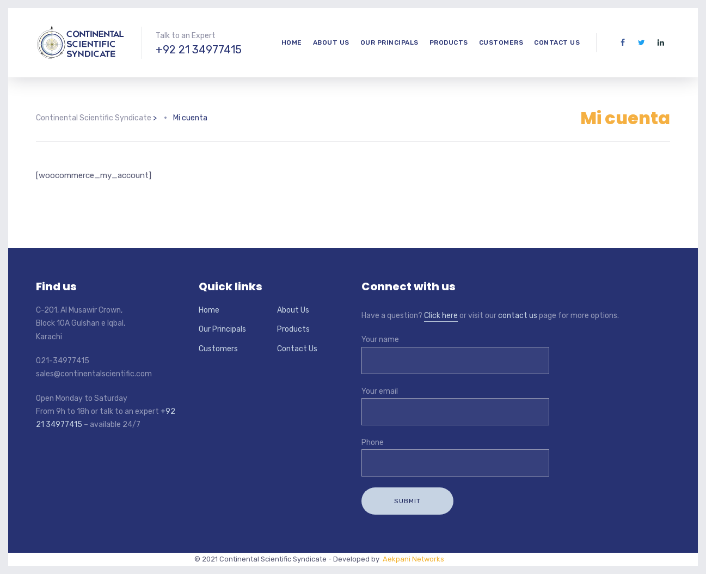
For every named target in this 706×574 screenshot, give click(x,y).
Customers (501, 42)
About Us (331, 42)
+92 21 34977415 (199, 49)
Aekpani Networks (411, 559)
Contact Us (557, 42)
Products (448, 42)
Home (291, 42)
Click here (441, 315)
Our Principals (389, 42)
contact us (517, 315)
